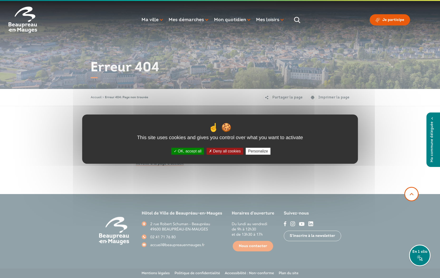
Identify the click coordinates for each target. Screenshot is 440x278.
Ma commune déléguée (432, 139)
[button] (152, 20)
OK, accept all (188, 151)
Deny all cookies (225, 151)
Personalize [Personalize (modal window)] (258, 151)
